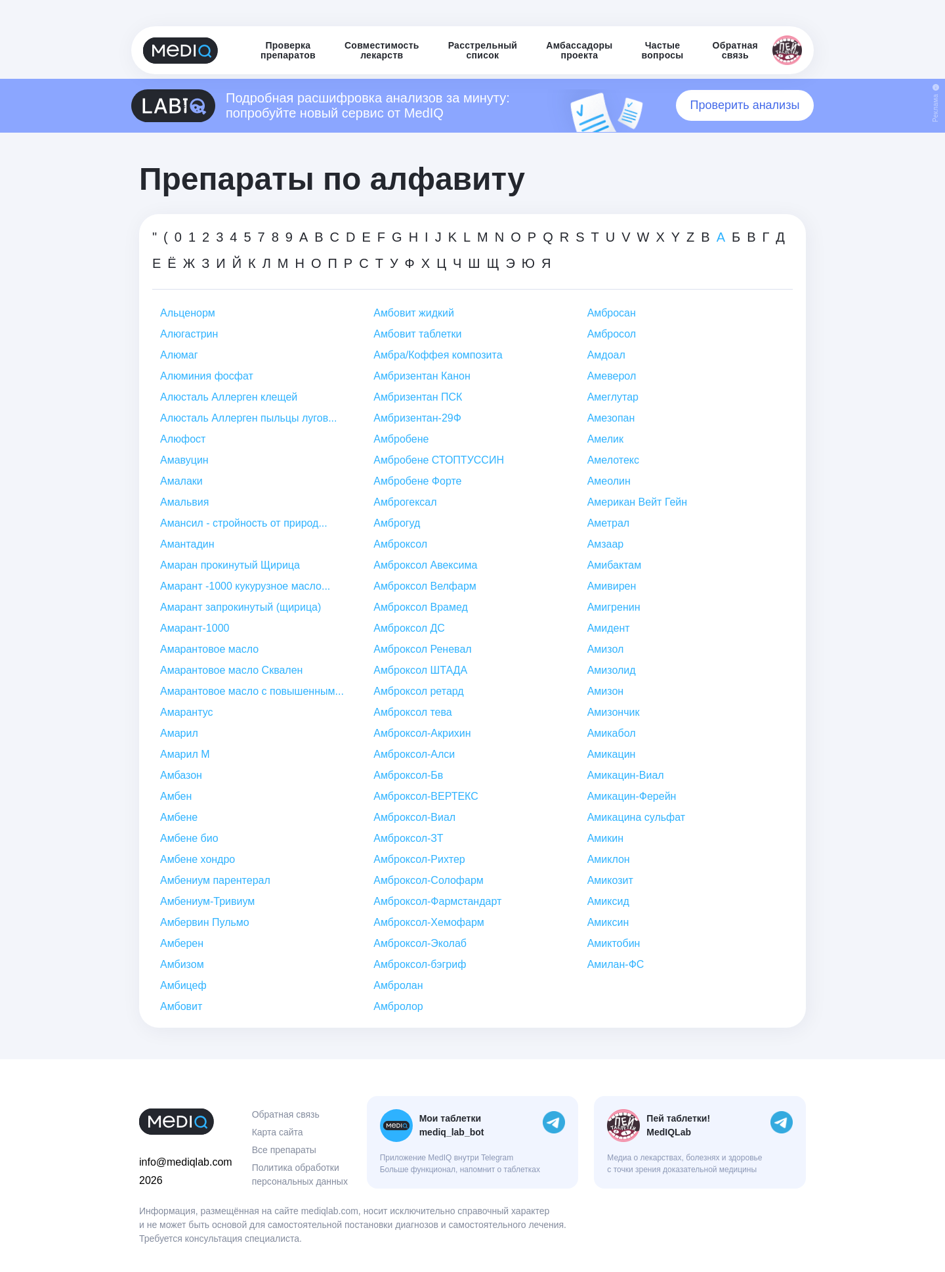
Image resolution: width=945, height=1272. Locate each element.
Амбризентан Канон (422, 376)
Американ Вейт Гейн (637, 502)
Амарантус (186, 712)
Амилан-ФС (615, 964)
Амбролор (398, 1006)
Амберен (181, 943)
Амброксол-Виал (414, 817)
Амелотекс (613, 460)
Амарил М (185, 754)
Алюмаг (179, 355)
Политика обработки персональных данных (300, 1174)
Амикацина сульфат (636, 817)
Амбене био (189, 838)
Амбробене (401, 439)
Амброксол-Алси (414, 754)
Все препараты (284, 1150)
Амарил (179, 733)
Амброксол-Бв (408, 775)
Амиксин (608, 922)
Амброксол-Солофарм (428, 880)
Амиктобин (613, 943)
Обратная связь (286, 1114)
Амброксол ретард (418, 691)
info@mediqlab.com (185, 1162)
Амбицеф (183, 985)
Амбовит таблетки (417, 334)
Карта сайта (277, 1132)
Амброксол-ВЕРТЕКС (425, 796)
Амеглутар (613, 397)
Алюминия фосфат (206, 376)
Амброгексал (404, 502)
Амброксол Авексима (425, 565)
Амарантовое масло (209, 649)
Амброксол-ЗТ (408, 838)
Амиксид (608, 901)
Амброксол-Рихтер (419, 859)
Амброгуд (396, 523)
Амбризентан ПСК (417, 397)
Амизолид (611, 670)
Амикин (605, 838)
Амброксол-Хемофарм (428, 922)
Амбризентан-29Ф (417, 418)
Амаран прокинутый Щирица (230, 565)
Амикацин (611, 754)
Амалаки (181, 481)
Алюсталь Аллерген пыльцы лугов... (248, 418)
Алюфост (182, 439)
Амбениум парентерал (215, 880)
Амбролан (398, 985)
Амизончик (613, 712)
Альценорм (187, 312)
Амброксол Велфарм (424, 586)
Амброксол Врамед (420, 607)
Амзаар (605, 544)
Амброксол (400, 544)
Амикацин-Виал (625, 775)
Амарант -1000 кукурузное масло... (245, 586)
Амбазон (181, 775)
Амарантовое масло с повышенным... (252, 691)
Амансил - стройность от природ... (243, 523)
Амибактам (614, 565)
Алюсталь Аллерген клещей (228, 397)
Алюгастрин (189, 334)
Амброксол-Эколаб (420, 943)
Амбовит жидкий (413, 312)
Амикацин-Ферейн (632, 796)
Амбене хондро (197, 859)
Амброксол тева (412, 712)
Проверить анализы (745, 105)
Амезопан (611, 418)
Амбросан (611, 312)
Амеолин (609, 481)
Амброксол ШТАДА (420, 670)
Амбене (179, 817)
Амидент (608, 628)
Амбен (176, 796)
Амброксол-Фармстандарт (437, 901)
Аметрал (608, 523)
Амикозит (610, 880)
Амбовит (181, 1006)
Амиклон (608, 859)
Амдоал (606, 355)
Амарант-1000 (194, 628)
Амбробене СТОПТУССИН (438, 460)
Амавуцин (184, 460)
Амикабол (611, 733)
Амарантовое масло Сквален (231, 670)
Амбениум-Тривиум (207, 901)
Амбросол (612, 334)
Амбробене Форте (417, 481)
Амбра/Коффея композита (437, 355)
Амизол (605, 649)
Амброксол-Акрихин (422, 733)
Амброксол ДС (409, 628)
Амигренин (613, 607)
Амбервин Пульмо (204, 922)
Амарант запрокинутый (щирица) (240, 607)
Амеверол (612, 376)
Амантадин (187, 544)
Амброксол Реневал (422, 649)
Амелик (605, 439)
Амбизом (182, 964)
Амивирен (612, 586)
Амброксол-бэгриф (419, 964)
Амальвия (184, 502)
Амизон (605, 691)
